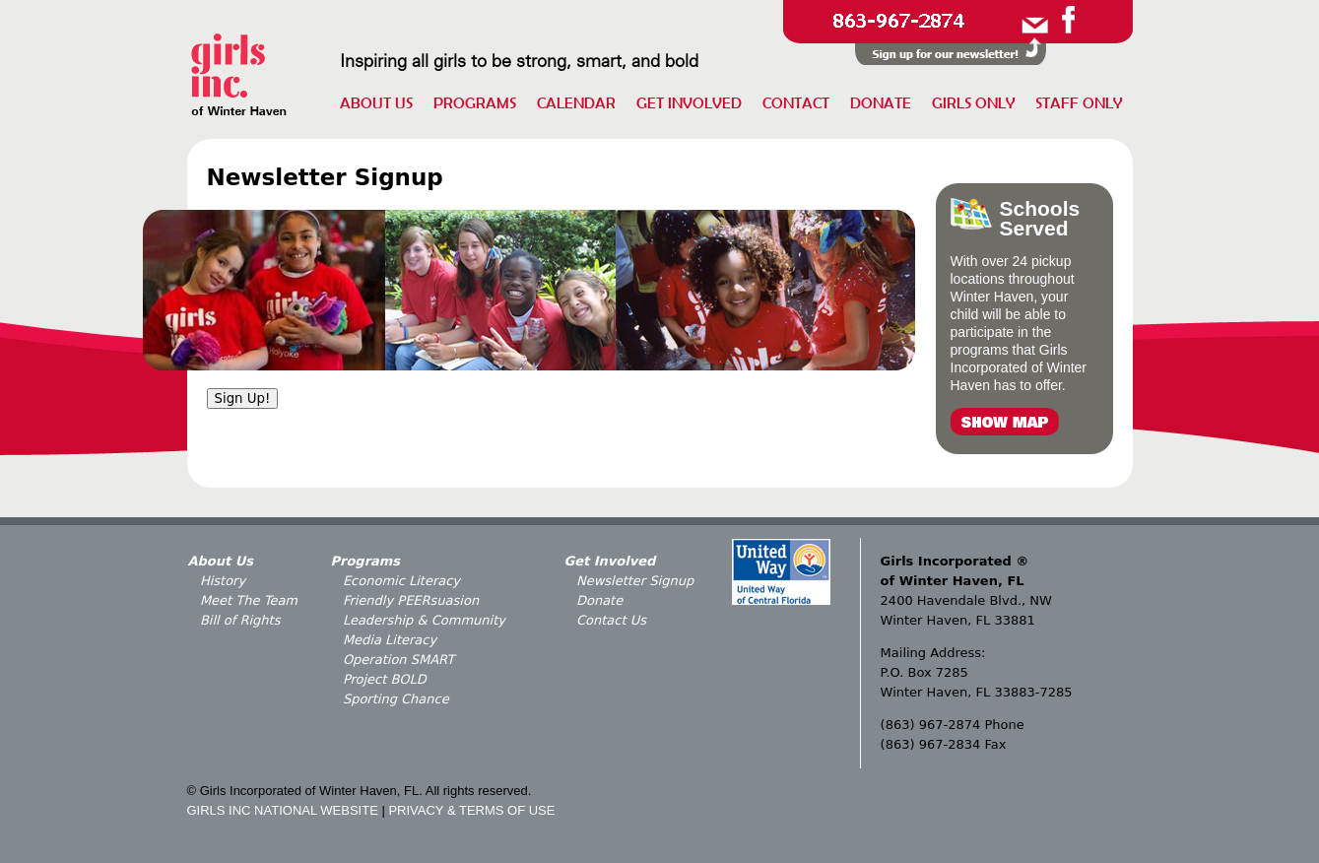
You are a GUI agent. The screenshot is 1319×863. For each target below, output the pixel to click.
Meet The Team (248, 600)
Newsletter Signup (634, 580)
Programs (474, 102)
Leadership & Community (424, 620)
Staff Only (1078, 102)
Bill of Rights (240, 620)
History (222, 580)
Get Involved (689, 102)
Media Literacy (389, 639)
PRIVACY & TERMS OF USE (471, 810)
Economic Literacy (401, 580)
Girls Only (973, 102)
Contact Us (611, 620)
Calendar (576, 102)
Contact (795, 102)
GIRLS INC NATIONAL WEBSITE (282, 810)
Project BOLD (385, 679)
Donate (880, 102)
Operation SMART (398, 659)
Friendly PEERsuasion (411, 600)
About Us (376, 102)
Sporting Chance (396, 699)
